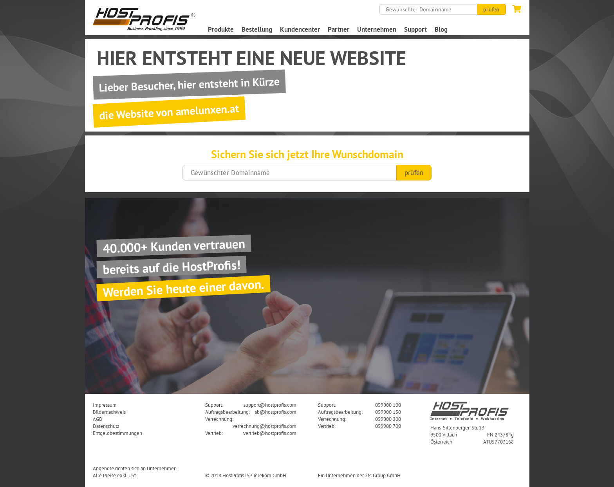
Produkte (221, 29)
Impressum (105, 405)
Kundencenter (300, 29)
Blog (441, 29)
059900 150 (388, 412)
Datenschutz (106, 426)
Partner (338, 29)
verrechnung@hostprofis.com (264, 426)
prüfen (491, 9)
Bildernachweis (109, 412)
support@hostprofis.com (270, 405)
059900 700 (388, 426)
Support (415, 29)
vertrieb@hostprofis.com (269, 433)
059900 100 (388, 405)
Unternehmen (376, 29)
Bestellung (257, 29)
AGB (97, 419)
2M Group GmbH (383, 475)
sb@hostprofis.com (275, 412)
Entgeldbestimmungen (117, 433)
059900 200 (388, 419)
